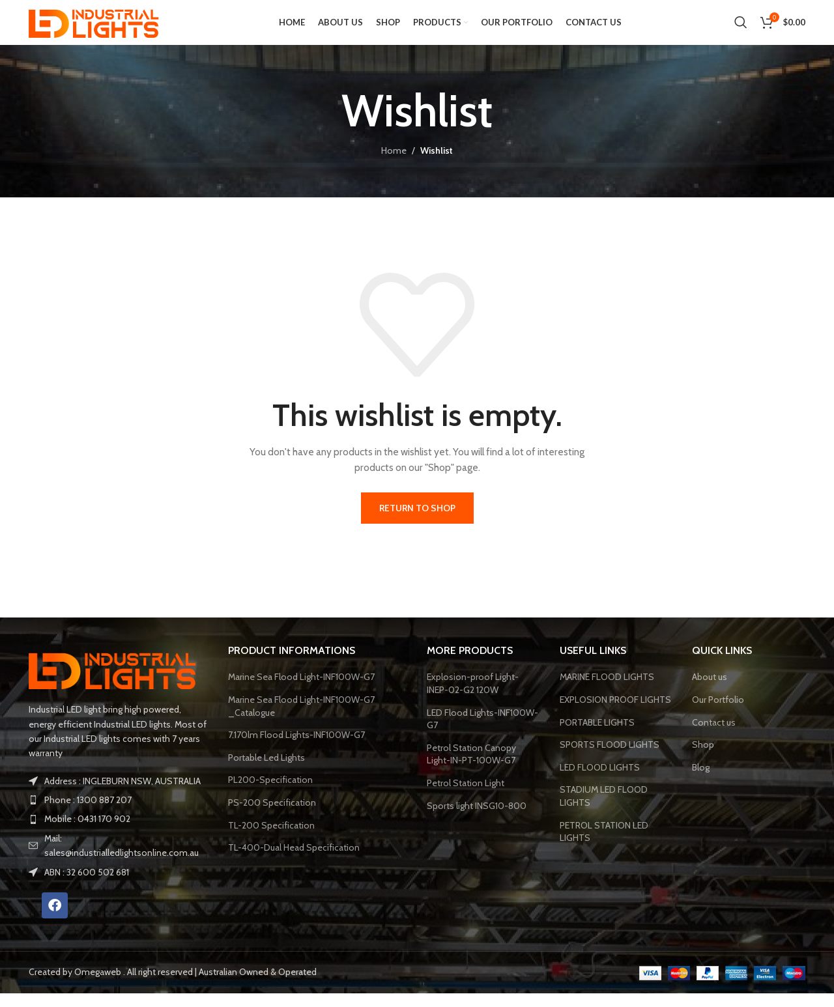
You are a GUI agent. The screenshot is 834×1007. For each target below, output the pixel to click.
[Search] (741, 29)
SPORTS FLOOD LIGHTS (609, 758)
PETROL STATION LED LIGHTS (604, 845)
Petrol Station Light (465, 796)
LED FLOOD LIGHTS (600, 781)
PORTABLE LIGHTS (597, 736)
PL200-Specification (270, 794)
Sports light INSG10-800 (476, 819)
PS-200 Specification (272, 816)
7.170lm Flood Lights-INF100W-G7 (296, 748)
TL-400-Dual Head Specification (294, 861)
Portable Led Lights (266, 771)
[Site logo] (97, 28)
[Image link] (117, 682)
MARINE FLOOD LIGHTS (607, 691)
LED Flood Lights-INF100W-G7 (482, 732)
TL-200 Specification (271, 839)
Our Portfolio (718, 713)
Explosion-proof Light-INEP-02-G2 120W (473, 697)
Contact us (714, 736)
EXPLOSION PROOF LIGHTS (615, 713)
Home (394, 165)
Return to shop (417, 522)
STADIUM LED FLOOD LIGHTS (604, 810)
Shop (703, 758)
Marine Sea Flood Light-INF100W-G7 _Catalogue (301, 719)
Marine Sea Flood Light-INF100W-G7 (301, 691)
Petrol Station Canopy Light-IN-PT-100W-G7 (471, 768)
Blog (701, 781)
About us (709, 691)
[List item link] (118, 813)
